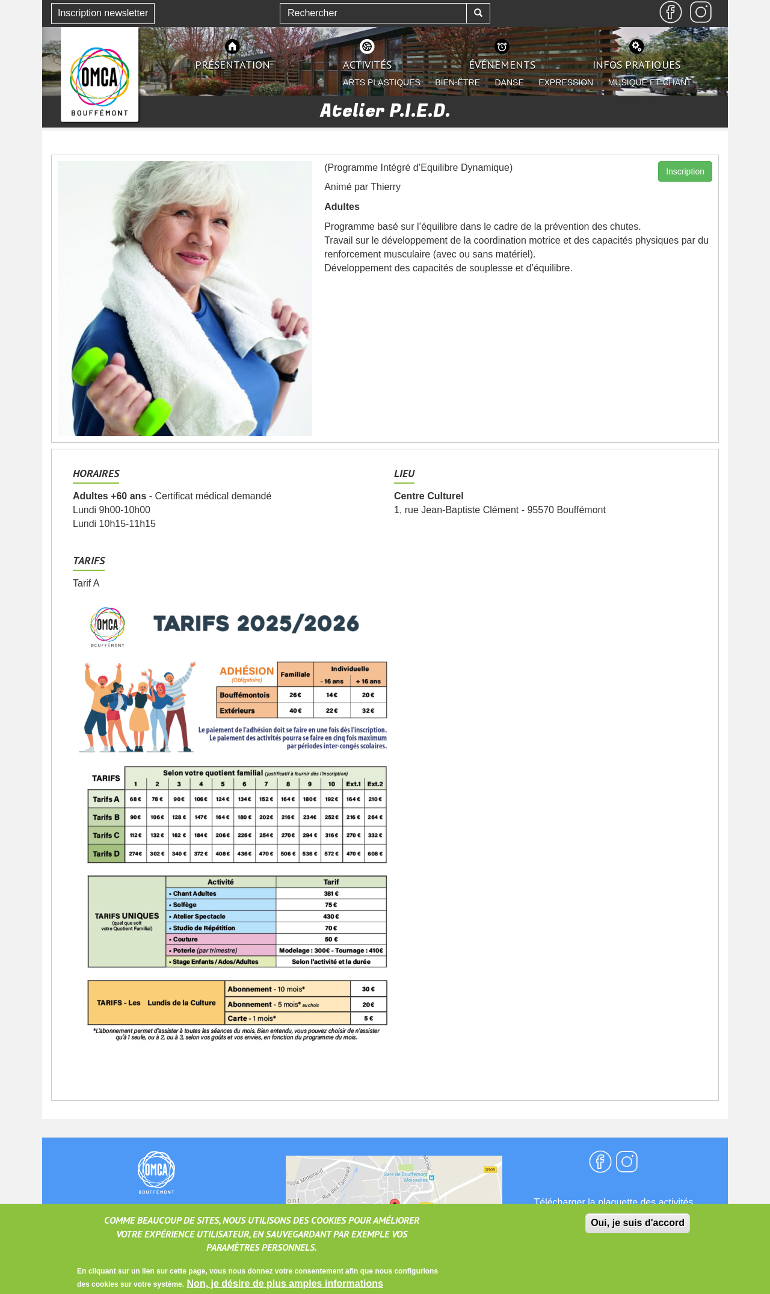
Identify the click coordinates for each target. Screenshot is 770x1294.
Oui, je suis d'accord (638, 1228)
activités (367, 65)
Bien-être (457, 82)
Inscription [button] (685, 171)
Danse (509, 82)
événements (502, 65)
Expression (565, 82)
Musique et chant (650, 82)
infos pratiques (636, 65)
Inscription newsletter (103, 13)
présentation (232, 65)
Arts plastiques (381, 82)
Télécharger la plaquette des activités (613, 1202)
